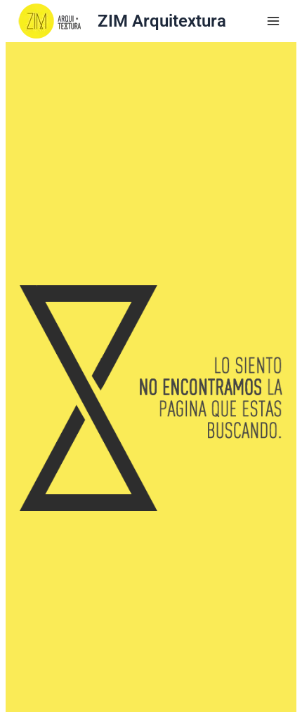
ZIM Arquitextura (162, 21)
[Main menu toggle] (273, 21)
